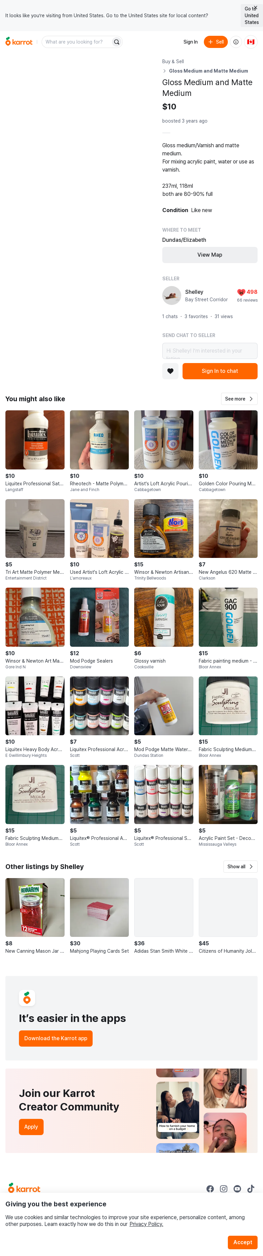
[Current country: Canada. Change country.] (251, 42)
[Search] (116, 42)
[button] (239, 399)
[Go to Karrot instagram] (224, 1189)
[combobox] (77, 42)
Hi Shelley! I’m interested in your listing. (210, 351)
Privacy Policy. (146, 1224)
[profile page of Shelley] (171, 295)
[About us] (236, 42)
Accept (242, 1242)
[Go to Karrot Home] (24, 1189)
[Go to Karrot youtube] (237, 1189)
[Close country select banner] (255, 7)
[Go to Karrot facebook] (210, 1189)
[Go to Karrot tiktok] (251, 1189)
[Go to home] (18, 42)
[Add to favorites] (170, 371)
